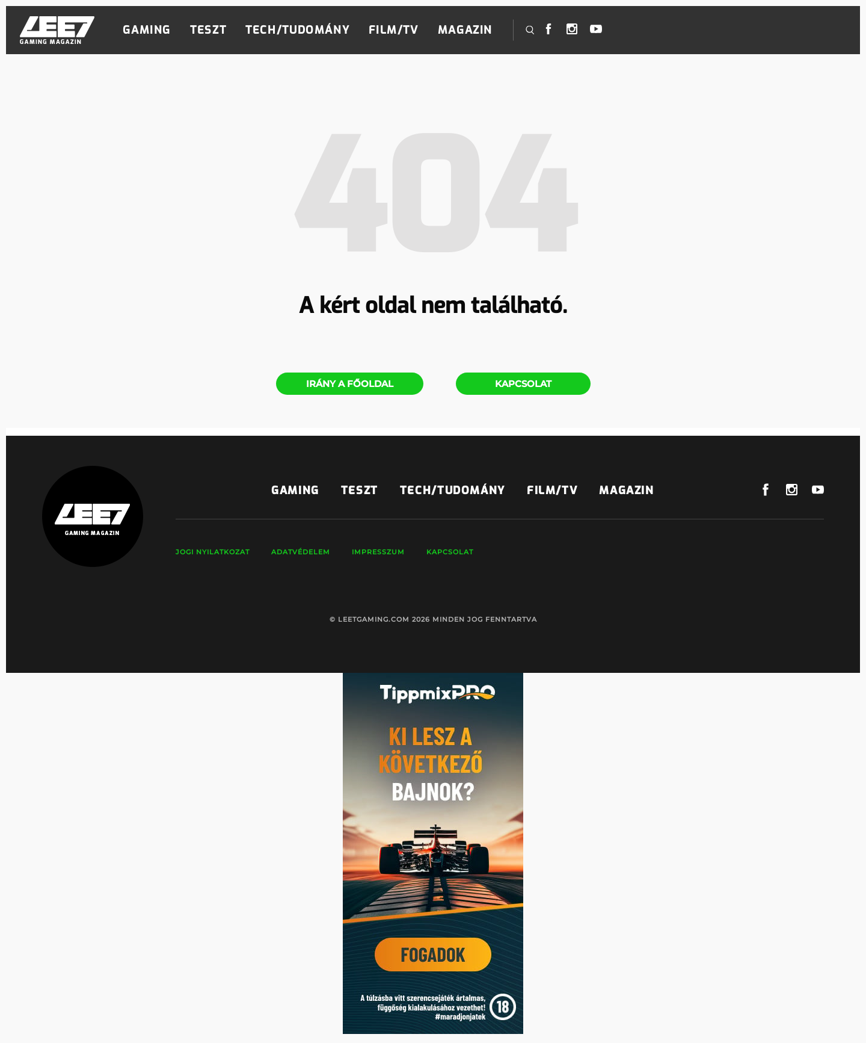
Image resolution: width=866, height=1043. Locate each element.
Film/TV (393, 30)
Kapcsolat (523, 383)
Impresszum (378, 552)
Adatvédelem (300, 552)
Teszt (208, 30)
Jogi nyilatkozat (213, 552)
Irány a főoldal (349, 383)
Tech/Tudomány (297, 30)
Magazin (465, 30)
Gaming (147, 30)
